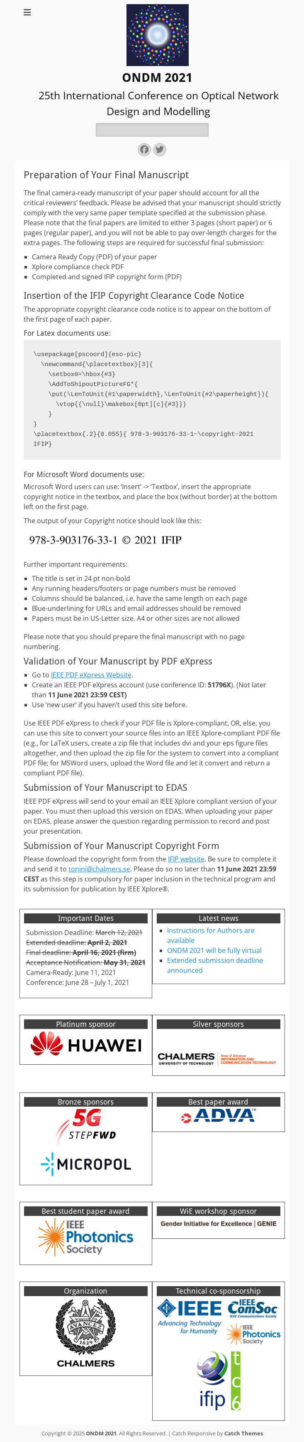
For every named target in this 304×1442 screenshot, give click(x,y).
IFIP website (186, 859)
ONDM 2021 (157, 77)
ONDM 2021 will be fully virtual (214, 950)
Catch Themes (243, 1433)
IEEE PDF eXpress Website (91, 674)
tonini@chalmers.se (99, 869)
